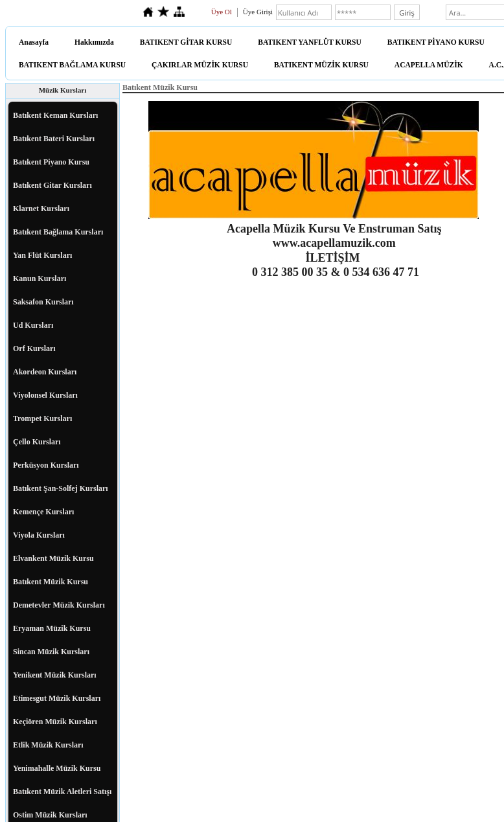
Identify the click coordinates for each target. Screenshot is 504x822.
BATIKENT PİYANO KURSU (436, 42)
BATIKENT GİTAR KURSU (186, 42)
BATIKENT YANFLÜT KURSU (309, 42)
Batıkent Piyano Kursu (51, 161)
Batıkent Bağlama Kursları (58, 231)
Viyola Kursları (39, 535)
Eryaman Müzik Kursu (52, 628)
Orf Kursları (34, 348)
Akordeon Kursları (44, 371)
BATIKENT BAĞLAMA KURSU (72, 65)
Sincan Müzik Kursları (51, 651)
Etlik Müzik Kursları (48, 744)
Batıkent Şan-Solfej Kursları (60, 488)
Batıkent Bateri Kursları (54, 138)
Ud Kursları (33, 325)
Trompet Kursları (42, 418)
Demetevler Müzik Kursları (59, 605)
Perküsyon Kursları (46, 465)
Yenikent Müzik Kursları (55, 674)
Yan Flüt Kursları (42, 255)
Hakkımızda (94, 42)
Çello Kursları (37, 441)
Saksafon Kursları (43, 301)
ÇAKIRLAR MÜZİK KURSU (200, 65)
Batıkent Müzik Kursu (50, 581)
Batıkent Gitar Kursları (52, 185)
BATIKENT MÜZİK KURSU (321, 65)
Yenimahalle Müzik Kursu (56, 768)
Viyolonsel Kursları (45, 395)
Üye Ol (221, 12)
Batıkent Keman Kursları (55, 115)
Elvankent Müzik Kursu (53, 558)
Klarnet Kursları (41, 208)
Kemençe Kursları (43, 511)
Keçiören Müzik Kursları (55, 721)
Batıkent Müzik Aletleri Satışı (62, 791)
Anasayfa (34, 42)
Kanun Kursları (39, 278)
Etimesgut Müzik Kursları (56, 698)
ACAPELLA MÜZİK (429, 65)
